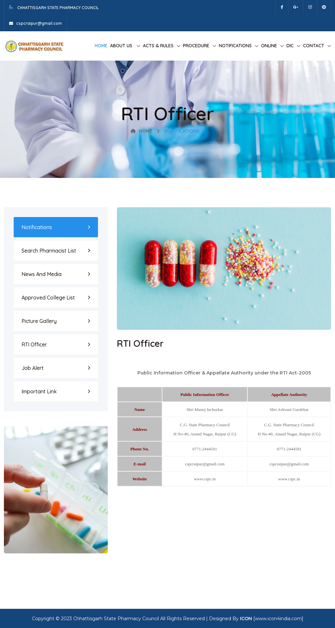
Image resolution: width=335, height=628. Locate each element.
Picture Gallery (39, 321)
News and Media (41, 274)
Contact (313, 46)
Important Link (39, 391)
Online (269, 46)
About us (121, 46)
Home (101, 46)
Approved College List (48, 297)
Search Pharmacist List (48, 250)
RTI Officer (34, 344)
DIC (290, 46)
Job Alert (32, 368)
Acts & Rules (158, 46)
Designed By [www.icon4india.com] (256, 618)
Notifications (235, 46)
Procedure (196, 46)
